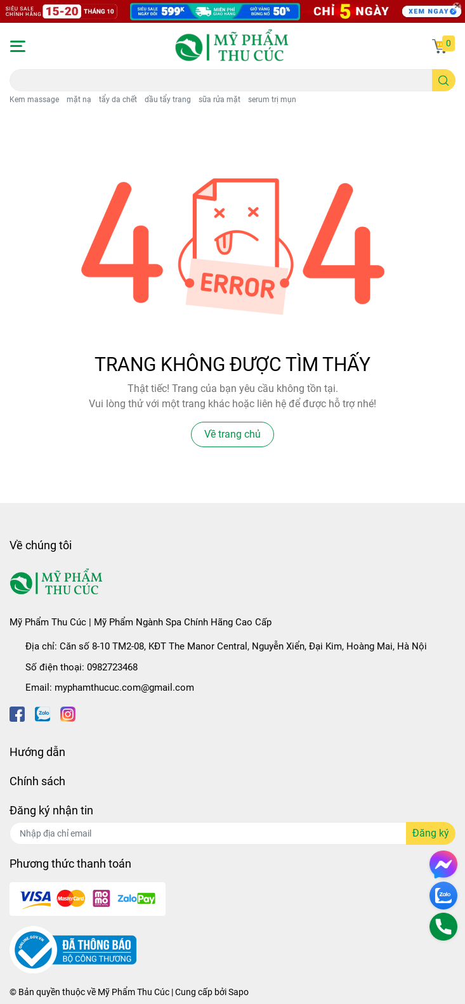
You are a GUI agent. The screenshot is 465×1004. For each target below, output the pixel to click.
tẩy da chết (118, 99)
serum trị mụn (272, 99)
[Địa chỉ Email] (232, 833)
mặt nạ (79, 99)
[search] (443, 80)
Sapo (238, 992)
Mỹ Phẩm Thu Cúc (133, 992)
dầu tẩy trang (168, 99)
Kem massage (34, 99)
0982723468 (112, 667)
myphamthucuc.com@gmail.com (124, 687)
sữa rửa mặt (219, 99)
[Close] (456, 7)
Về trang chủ (232, 434)
